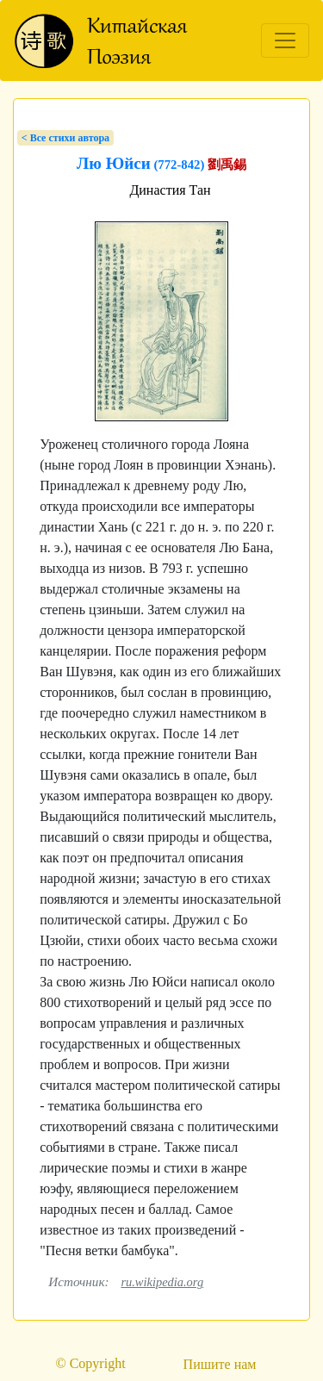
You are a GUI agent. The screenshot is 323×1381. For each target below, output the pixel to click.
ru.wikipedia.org (162, 1282)
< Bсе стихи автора (65, 138)
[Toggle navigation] (285, 40)
